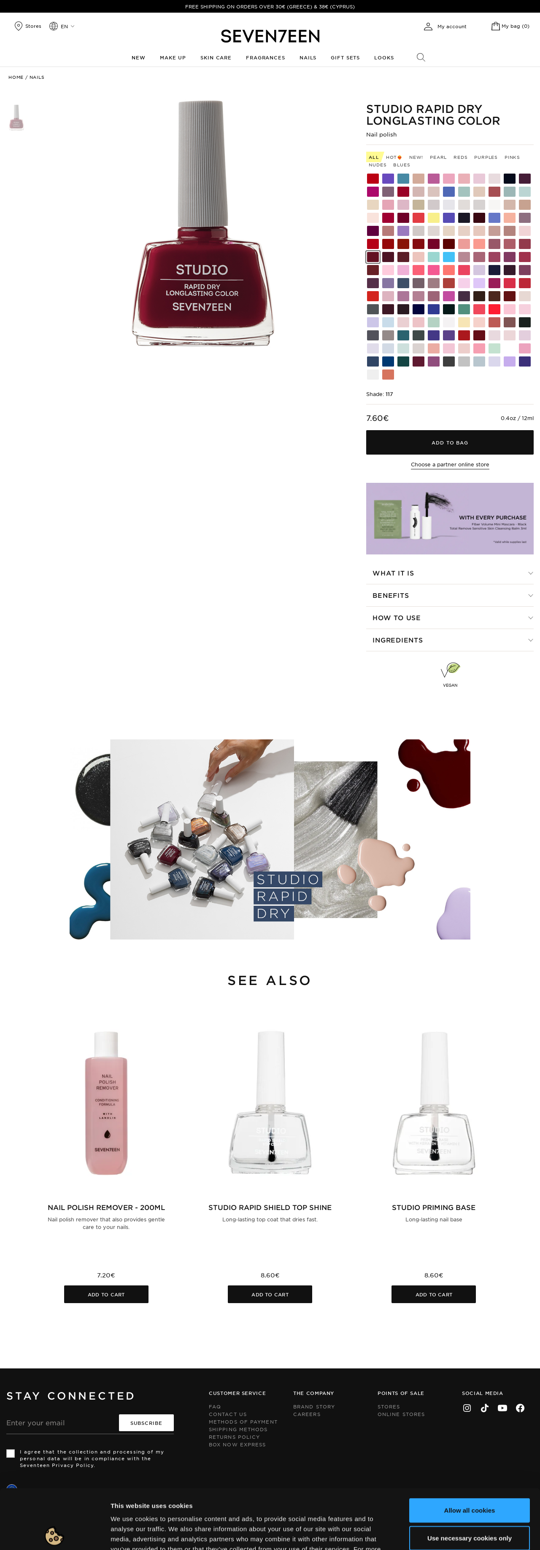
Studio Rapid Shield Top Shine (270, 1207)
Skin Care (216, 57)
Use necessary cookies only (469, 1478)
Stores (389, 1406)
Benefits (391, 595)
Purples (486, 157)
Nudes (377, 164)
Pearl (438, 157)
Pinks (512, 157)
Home (16, 77)
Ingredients (398, 640)
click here (237, 1499)
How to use (397, 617)
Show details (436, 1533)
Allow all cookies (469, 1450)
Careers (307, 1414)
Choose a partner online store (450, 464)
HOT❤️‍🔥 (394, 157)
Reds (460, 157)
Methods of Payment (243, 1421)
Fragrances (265, 57)
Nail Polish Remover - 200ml (106, 1207)
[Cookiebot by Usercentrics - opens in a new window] (55, 1533)
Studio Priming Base (433, 1207)
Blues (401, 164)
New (139, 57)
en (64, 26)
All (374, 157)
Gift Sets (345, 57)
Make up (173, 57)
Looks (384, 57)
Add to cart (106, 1294)
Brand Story (314, 1406)
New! (416, 157)
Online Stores (401, 1414)
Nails (308, 57)
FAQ (215, 1406)
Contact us (228, 1414)
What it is (393, 573)
